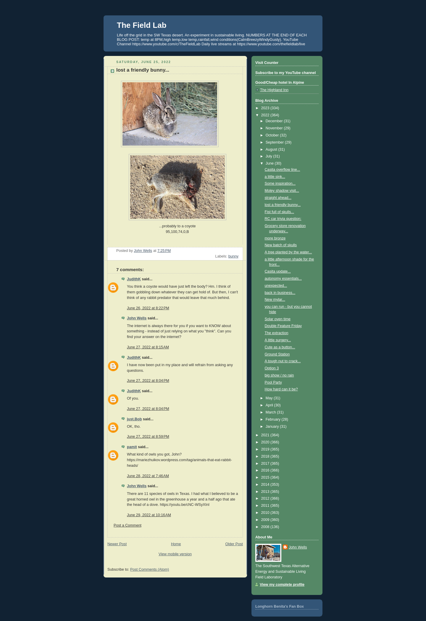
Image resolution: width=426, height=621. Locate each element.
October (273, 135)
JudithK (134, 279)
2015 (266, 477)
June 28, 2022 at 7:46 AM (148, 476)
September (275, 142)
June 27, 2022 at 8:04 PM (148, 381)
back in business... (280, 293)
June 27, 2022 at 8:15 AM (148, 347)
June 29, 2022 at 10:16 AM (149, 515)
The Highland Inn (274, 90)
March (271, 412)
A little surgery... (278, 340)
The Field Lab (142, 25)
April (270, 405)
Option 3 (272, 368)
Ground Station (277, 354)
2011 (266, 505)
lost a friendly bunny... (283, 205)
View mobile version (175, 554)
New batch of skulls (281, 245)
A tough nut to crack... (283, 361)
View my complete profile (282, 585)
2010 (266, 513)
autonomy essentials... (283, 278)
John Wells (136, 318)
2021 (266, 435)
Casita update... (278, 271)
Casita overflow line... (282, 170)
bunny (233, 256)
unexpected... (276, 286)
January (273, 426)
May (270, 398)
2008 (266, 527)
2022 (266, 115)
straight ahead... (278, 198)
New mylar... (275, 299)
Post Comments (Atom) (149, 569)
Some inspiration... (280, 183)
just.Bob (134, 419)
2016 (266, 470)
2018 (266, 456)
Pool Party (273, 382)
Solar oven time (278, 319)
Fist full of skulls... (279, 212)
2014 (266, 484)
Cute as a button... (280, 347)
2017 (266, 463)
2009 (266, 520)
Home (176, 544)
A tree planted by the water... (288, 252)
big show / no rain (279, 375)
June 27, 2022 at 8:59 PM (148, 437)
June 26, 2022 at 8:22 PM (148, 308)
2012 (266, 498)
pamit (132, 447)
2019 (266, 449)
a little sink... (275, 177)
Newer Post (117, 544)
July (269, 156)
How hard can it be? (281, 389)
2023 (266, 108)
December (275, 121)
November (275, 128)
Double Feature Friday (283, 326)
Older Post (234, 544)
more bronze (275, 238)
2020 (266, 442)
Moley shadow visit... (282, 191)
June (270, 163)
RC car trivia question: (283, 219)
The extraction (276, 333)
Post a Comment (127, 525)
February (274, 419)
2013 (266, 492)
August (272, 149)
